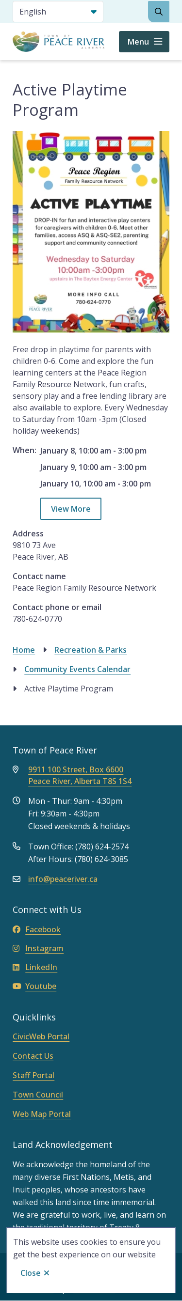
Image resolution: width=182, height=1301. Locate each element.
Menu (138, 41)
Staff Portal (33, 1075)
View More (71, 508)
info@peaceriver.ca (63, 879)
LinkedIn (35, 967)
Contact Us (33, 1055)
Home (24, 649)
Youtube (34, 986)
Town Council (38, 1094)
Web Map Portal (42, 1114)
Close (30, 1273)
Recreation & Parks (90, 649)
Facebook (37, 929)
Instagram (38, 948)
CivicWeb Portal (41, 1036)
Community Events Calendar (77, 669)
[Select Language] (58, 11)
